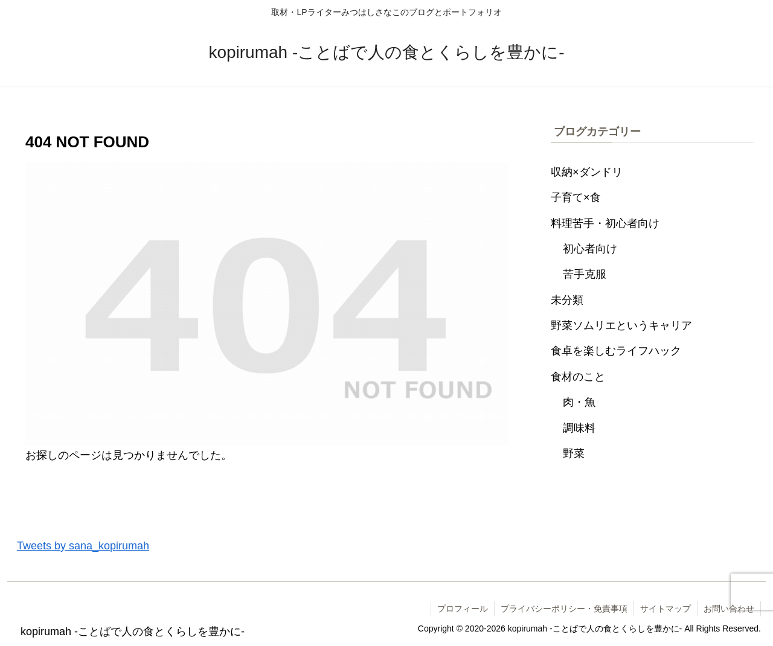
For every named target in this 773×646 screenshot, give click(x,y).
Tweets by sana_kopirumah (83, 546)
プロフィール (462, 608)
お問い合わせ (729, 608)
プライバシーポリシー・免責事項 (564, 608)
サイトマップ (665, 608)
